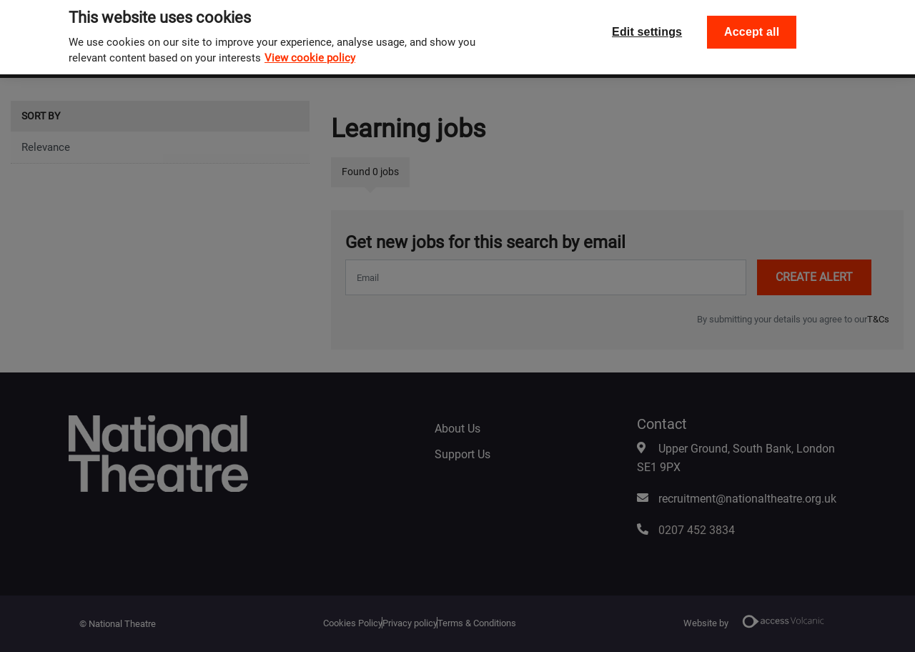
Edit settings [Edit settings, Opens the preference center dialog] (647, 24)
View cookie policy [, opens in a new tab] (309, 50)
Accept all (751, 24)
